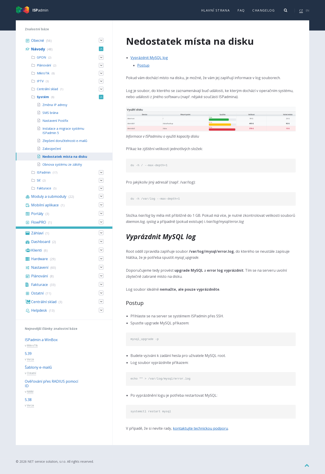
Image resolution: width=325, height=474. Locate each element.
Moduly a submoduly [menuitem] (48, 199)
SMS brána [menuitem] (50, 116)
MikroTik (32, 349)
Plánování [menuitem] (44, 68)
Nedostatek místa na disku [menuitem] (64, 160)
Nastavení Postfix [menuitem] (55, 124)
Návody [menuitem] (38, 52)
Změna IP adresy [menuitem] (54, 108)
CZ (301, 12)
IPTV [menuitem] (40, 84)
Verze (30, 362)
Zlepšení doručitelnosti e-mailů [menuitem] (64, 144)
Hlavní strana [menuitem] (215, 11)
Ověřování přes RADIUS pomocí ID (51, 386)
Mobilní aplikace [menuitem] (45, 208)
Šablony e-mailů (38, 370)
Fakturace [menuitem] (44, 191)
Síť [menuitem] (38, 183)
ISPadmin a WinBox (41, 342)
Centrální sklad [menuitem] (47, 92)
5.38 (28, 402)
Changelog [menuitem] (263, 11)
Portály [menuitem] (37, 216)
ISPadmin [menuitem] (44, 175)
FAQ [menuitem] (241, 11)
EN (307, 12)
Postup (143, 68)
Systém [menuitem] (43, 100)
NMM (30, 395)
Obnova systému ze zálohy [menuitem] (62, 167)
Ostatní (31, 376)
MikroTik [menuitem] (43, 76)
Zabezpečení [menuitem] (51, 152)
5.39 (28, 356)
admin (40, 11)
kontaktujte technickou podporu (200, 431)
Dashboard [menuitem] (40, 244)
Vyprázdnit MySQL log (149, 60)
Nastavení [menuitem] (39, 270)
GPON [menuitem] (41, 60)
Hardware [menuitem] (39, 261)
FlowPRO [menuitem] (38, 225)
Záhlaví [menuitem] (37, 236)
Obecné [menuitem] (37, 43)
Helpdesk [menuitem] (39, 313)
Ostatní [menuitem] (37, 296)
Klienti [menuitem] (36, 253)
